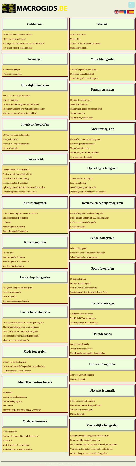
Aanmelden (7, 392)
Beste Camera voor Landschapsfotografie (20, 331)
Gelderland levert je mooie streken (17, 34)
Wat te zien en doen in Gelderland (17, 48)
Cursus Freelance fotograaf (81, 178)
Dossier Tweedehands (79, 344)
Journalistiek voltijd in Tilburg (16, 178)
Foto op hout (8, 253)
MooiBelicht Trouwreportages (83, 318)
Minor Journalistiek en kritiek (15, 183)
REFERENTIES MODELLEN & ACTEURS (22, 410)
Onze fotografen (9, 296)
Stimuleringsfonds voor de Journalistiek (20, 191)
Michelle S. (7, 440)
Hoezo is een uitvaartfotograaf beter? (86, 405)
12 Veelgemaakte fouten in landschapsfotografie (23, 322)
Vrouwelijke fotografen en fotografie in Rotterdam (91, 449)
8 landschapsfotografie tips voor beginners (21, 327)
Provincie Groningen (11, 69)
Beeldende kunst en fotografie (15, 218)
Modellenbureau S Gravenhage (16, 445)
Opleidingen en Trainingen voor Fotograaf (88, 191)
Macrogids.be (52, 463)
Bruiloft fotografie (10, 100)
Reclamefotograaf (77, 226)
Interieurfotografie (10, 148)
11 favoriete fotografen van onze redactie (20, 213)
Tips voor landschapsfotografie (16, 301)
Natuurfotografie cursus (80, 148)
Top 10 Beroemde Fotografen (15, 231)
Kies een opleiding (78, 183)
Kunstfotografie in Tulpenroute (16, 261)
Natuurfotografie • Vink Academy (84, 152)
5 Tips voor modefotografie (14, 362)
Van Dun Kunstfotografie (13, 266)
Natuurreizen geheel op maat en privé (86, 109)
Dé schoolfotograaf (78, 248)
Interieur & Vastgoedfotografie (16, 144)
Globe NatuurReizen (79, 104)
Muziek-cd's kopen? (78, 48)
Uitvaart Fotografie (78, 379)
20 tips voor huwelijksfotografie (16, 95)
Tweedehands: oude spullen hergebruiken (87, 353)
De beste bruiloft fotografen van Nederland (21, 104)
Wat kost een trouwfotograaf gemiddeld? (20, 113)
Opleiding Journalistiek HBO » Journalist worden (24, 187)
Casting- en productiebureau (15, 397)
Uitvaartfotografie (78, 414)
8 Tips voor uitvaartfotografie (82, 401)
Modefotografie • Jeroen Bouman (17, 371)
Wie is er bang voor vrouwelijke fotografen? (89, 453)
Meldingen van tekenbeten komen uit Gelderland (23, 43)
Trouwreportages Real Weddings (84, 322)
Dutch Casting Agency (12, 401)
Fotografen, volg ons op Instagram (17, 287)
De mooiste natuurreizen (80, 100)
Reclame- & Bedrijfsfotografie (83, 222)
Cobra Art (7, 222)
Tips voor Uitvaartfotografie (82, 375)
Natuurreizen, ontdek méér (81, 117)
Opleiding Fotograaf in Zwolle (83, 187)
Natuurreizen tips (77, 113)
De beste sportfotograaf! (80, 283)
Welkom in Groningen (12, 74)
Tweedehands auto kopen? (81, 348)
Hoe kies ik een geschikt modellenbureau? (21, 436)
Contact (98, 463)
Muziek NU (75, 39)
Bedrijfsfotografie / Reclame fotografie (86, 213)
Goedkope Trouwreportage (81, 314)
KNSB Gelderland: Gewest (14, 39)
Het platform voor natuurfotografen (85, 139)
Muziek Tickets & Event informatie (85, 43)
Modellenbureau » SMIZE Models (17, 449)
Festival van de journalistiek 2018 (17, 174)
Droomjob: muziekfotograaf (82, 74)
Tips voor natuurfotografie (81, 157)
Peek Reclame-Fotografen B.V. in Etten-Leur (89, 218)
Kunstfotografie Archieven (14, 226)
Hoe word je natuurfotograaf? (82, 144)
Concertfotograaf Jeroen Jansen (83, 69)
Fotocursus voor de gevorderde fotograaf (87, 253)
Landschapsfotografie (12, 292)
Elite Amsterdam (10, 432)
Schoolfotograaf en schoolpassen (84, 257)
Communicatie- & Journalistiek (16, 169)
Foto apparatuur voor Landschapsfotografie (21, 336)
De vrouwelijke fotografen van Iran (85, 440)
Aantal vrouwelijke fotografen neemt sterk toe (89, 435)
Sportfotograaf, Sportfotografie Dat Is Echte (89, 292)
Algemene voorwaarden (83, 463)
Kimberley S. (8, 405)
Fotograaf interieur (11, 139)
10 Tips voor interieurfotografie (16, 135)
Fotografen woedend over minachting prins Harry (24, 109)
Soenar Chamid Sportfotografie (83, 287)
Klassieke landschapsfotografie (16, 340)
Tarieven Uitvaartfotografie (81, 409)
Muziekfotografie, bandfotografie (84, 78)
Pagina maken (66, 463)
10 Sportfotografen (78, 279)
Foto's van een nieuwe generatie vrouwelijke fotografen (93, 444)
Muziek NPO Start (78, 34)
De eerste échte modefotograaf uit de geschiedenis (24, 366)
